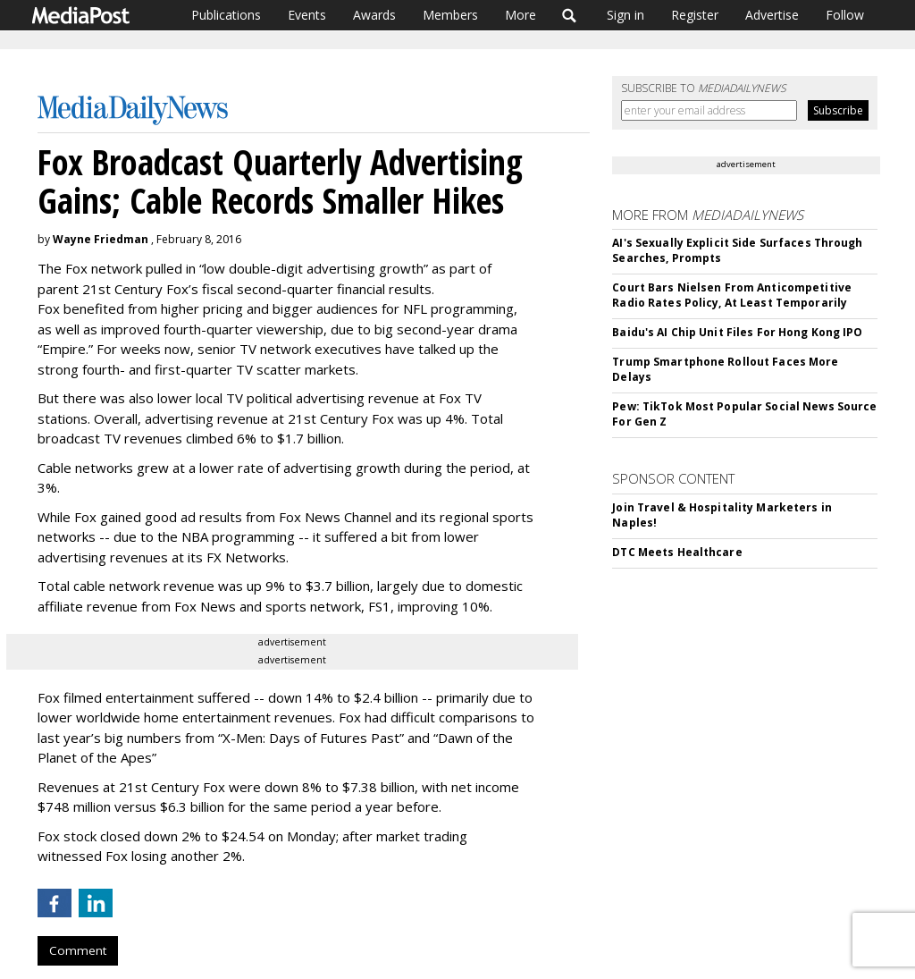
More (520, 14)
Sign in (625, 14)
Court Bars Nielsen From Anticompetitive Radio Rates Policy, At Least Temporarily (732, 295)
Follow (845, 14)
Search (570, 15)
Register (694, 14)
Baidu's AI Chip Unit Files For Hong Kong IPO (737, 332)
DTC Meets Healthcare (677, 552)
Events (307, 14)
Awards (374, 14)
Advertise (772, 14)
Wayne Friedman (100, 239)
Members (450, 14)
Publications (226, 14)
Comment (77, 950)
